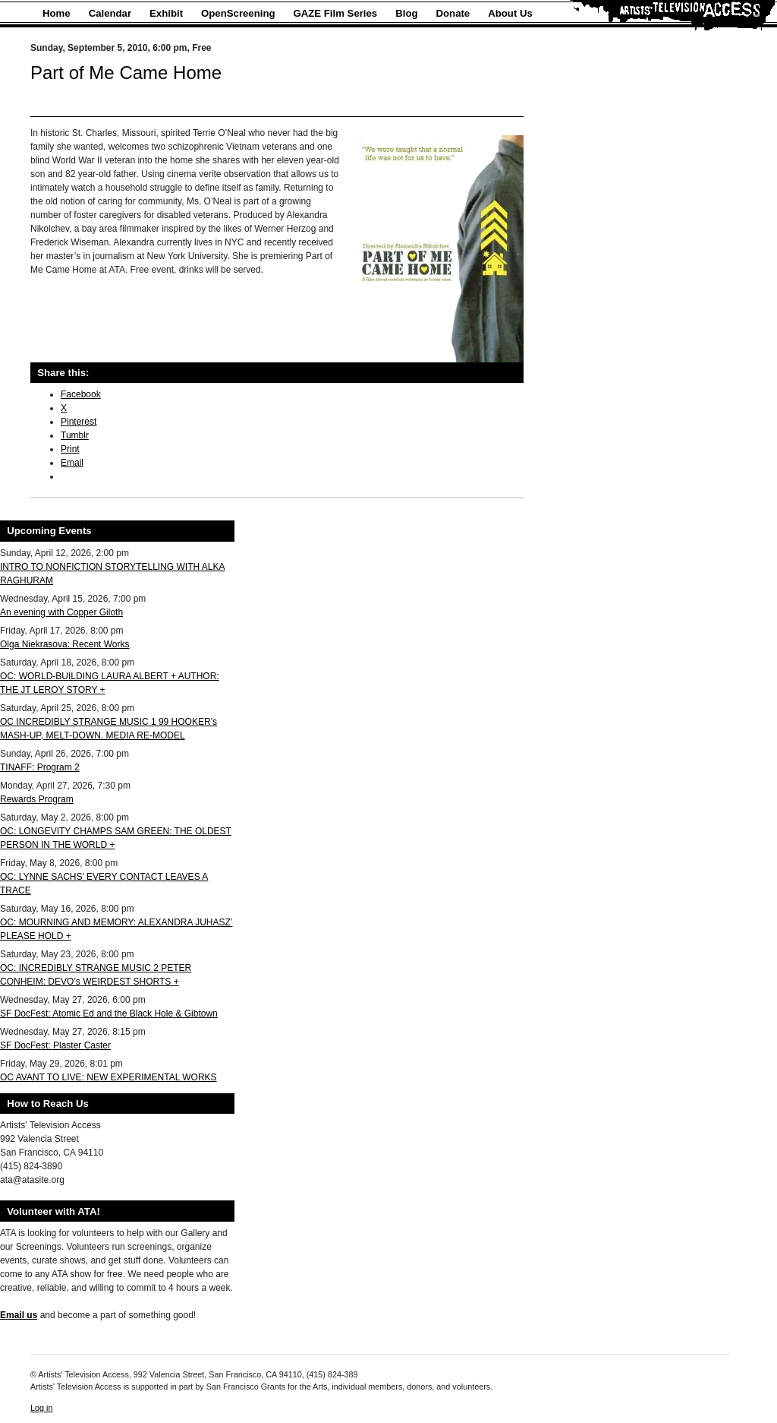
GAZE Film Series (336, 13)
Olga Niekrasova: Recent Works (65, 644)
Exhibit (166, 13)
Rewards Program (37, 799)
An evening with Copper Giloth (61, 612)
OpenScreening (238, 13)
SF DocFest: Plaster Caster (55, 1045)
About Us (510, 13)
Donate (453, 13)
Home (56, 13)
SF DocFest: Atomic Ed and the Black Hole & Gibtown (109, 1013)
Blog (406, 13)
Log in (41, 1407)
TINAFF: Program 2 (40, 767)
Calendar (110, 13)
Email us (18, 1315)
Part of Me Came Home (126, 72)
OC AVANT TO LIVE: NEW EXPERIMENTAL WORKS (108, 1077)
